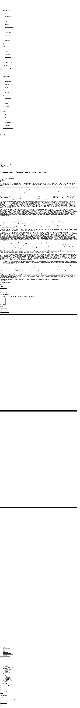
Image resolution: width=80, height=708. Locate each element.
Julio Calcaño (23, 279)
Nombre (2, 307)
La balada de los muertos (30, 279)
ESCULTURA (7, 40)
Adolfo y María (7, 279)
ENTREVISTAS (8, 16)
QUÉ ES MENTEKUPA (7, 59)
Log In (1, 707)
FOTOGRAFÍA (7, 35)
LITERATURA (5, 48)
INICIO (4, 8)
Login (4, 2)
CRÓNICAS (7, 18)
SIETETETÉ (5, 29)
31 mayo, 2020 (3, 179)
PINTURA (7, 38)
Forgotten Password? (4, 696)
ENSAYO (6, 13)
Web (1, 311)
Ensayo (2, 180)
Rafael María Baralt (56, 279)
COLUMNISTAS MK (9, 27)
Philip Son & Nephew (49, 279)
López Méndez (37, 279)
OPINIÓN (6, 21)
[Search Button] (10, 68)
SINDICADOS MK (6, 10)
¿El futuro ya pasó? (4, 292)
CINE (4, 46)
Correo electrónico (4, 309)
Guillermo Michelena (17, 279)
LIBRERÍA (5, 65)
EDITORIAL (7, 24)
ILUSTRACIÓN (8, 32)
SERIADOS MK (8, 57)
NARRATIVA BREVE (9, 54)
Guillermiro (12, 279)
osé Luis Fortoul (43, 279)
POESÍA (6, 51)
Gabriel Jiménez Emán (10, 178)
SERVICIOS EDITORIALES (8, 62)
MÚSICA (4, 43)
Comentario (2, 305)
